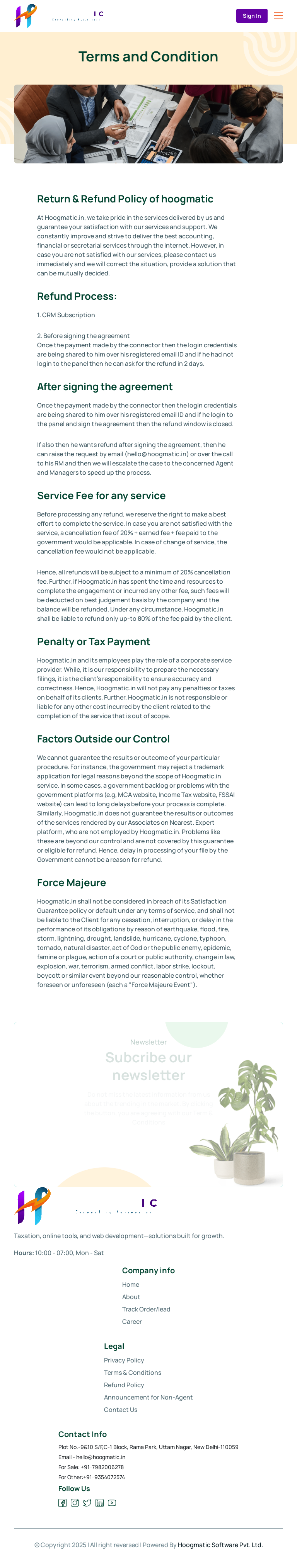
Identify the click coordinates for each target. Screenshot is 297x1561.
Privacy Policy (124, 1360)
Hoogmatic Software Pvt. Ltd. (220, 1545)
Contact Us (120, 1409)
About (131, 1297)
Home (130, 1284)
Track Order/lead (146, 1309)
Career (132, 1321)
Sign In (252, 15)
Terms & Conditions (132, 1372)
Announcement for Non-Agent (148, 1397)
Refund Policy (124, 1385)
